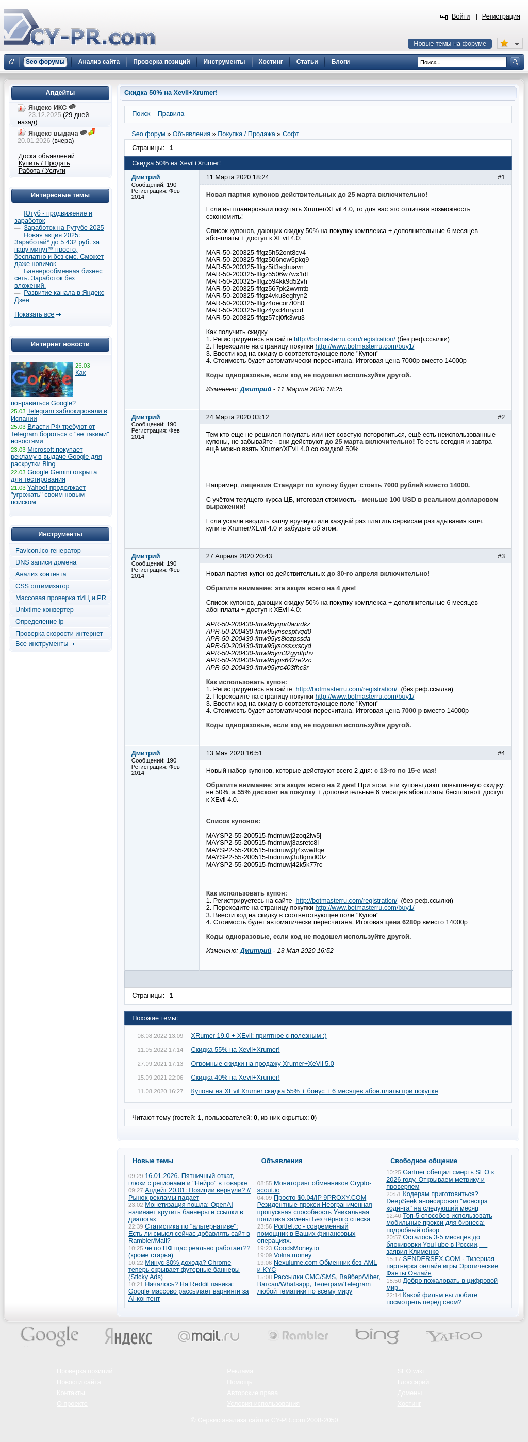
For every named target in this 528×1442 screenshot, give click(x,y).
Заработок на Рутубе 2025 (64, 227)
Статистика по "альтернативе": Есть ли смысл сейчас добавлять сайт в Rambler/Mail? (189, 1234)
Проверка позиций (84, 1371)
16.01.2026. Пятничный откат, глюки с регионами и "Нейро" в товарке (188, 1179)
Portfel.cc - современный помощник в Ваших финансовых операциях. (306, 1234)
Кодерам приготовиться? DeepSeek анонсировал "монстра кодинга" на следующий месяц (437, 1201)
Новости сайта (79, 1382)
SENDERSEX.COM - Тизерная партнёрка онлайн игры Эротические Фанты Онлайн (442, 1266)
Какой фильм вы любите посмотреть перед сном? (431, 1298)
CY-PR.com (288, 1420)
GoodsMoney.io (296, 1248)
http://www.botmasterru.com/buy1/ (365, 346)
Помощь (239, 1382)
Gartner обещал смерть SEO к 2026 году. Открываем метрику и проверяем (440, 1179)
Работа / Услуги (42, 170)
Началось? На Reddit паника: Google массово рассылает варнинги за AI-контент (188, 1291)
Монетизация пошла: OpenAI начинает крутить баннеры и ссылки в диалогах (185, 1212)
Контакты (71, 1393)
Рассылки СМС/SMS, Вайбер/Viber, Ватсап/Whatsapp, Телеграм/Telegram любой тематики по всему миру (319, 1284)
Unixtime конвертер (44, 610)
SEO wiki (411, 1371)
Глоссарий (414, 1382)
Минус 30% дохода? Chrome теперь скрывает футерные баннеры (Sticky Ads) (184, 1270)
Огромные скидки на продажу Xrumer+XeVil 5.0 (262, 1063)
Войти (461, 16)
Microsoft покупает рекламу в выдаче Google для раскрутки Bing (56, 457)
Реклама (240, 1371)
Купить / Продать (44, 163)
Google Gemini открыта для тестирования (54, 476)
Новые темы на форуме (450, 43)
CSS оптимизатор (42, 586)
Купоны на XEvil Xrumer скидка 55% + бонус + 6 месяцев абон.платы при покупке (314, 1091)
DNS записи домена (45, 562)
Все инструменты (41, 644)
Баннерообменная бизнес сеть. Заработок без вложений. (58, 278)
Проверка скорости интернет (59, 633)
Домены (410, 1393)
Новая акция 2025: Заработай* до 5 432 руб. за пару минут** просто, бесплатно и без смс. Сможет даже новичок (59, 249)
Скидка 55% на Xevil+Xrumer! (235, 1049)
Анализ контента (41, 574)
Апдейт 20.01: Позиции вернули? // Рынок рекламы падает (189, 1194)
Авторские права (252, 1393)
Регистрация (501, 16)
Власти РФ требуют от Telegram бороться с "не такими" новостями (60, 434)
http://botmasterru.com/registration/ (344, 339)
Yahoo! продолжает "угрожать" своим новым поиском (48, 495)
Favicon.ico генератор (48, 550)
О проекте (72, 1403)
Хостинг (409, 1403)
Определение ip (39, 621)
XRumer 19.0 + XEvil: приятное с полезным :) (259, 1035)
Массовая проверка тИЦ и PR (60, 598)
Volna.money (292, 1255)
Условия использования (263, 1403)
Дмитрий (255, 389)
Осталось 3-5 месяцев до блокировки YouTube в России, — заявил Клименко (436, 1244)
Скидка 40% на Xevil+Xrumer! (235, 1077)
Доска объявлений (47, 156)
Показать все (34, 314)
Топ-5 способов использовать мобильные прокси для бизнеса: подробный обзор (439, 1223)
